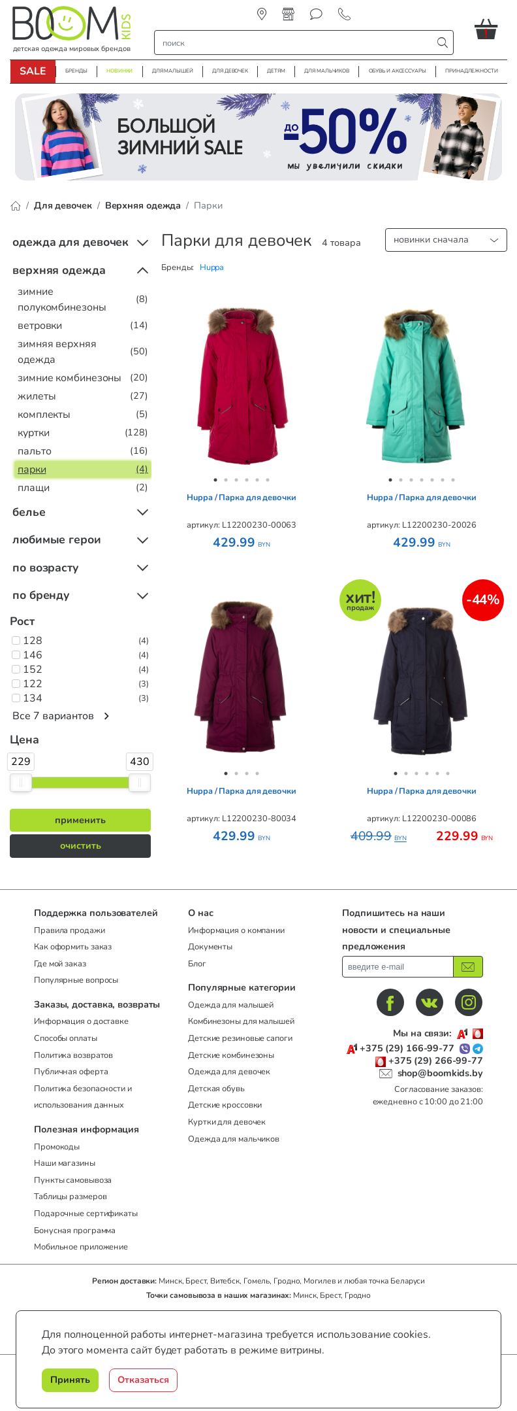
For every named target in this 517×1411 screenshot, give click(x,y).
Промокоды (57, 1147)
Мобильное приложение (81, 1247)
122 (32, 684)
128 (32, 641)
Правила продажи (69, 930)
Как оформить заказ (73, 947)
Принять (70, 1379)
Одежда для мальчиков (233, 1139)
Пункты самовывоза (73, 1180)
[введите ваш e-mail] (398, 967)
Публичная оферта (71, 1072)
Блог (197, 964)
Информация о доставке (81, 1021)
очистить (80, 845)
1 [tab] (215, 480)
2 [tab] (226, 480)
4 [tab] (247, 480)
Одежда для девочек (229, 1072)
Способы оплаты (65, 1038)
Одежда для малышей (231, 1005)
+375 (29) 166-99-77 (407, 1048)
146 (32, 655)
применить (80, 819)
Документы (210, 947)
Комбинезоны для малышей (241, 1021)
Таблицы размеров (70, 1196)
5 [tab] (257, 480)
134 (32, 698)
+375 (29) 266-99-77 (435, 1060)
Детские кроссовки (225, 1105)
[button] (491, 28)
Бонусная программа (75, 1230)
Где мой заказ (60, 964)
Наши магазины (64, 1163)
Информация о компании (236, 930)
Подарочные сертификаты (86, 1213)
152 (32, 669)
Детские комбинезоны (231, 1055)
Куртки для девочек (227, 1122)
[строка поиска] (296, 42)
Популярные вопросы (76, 980)
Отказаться (143, 1379)
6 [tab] (267, 480)
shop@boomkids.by (440, 1073)
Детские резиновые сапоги (240, 1038)
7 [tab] (453, 480)
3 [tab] (236, 480)
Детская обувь (216, 1089)
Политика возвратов (73, 1055)
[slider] (21, 783)
